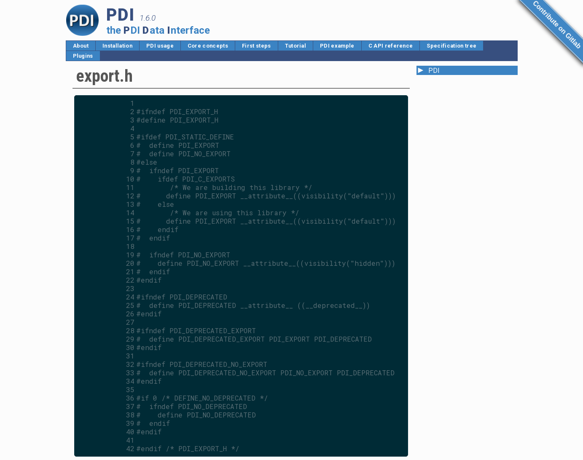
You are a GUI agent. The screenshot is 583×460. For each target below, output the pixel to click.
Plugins (83, 56)
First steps (256, 46)
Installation (117, 46)
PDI (434, 71)
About (81, 46)
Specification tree (451, 46)
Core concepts (208, 46)
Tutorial (295, 46)
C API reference (390, 46)
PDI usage (160, 46)
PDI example (337, 46)
